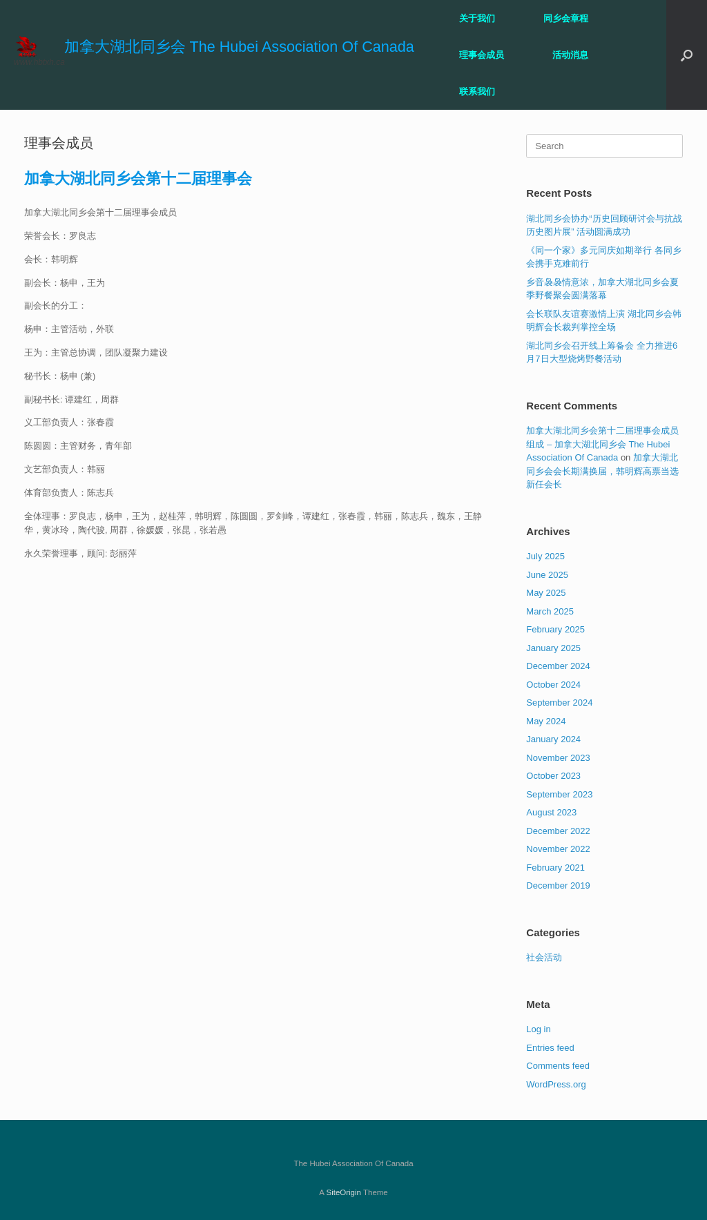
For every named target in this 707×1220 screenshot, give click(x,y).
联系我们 (477, 91)
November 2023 (558, 758)
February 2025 (555, 629)
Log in (538, 1029)
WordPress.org (555, 1084)
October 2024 (553, 684)
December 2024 (558, 666)
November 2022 (558, 849)
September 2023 (559, 794)
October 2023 (553, 776)
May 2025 (545, 593)
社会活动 (544, 957)
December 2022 (558, 831)
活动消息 (570, 55)
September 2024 (559, 702)
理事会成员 (481, 55)
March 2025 (550, 611)
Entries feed (550, 1048)
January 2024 (553, 739)
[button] (686, 55)
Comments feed (558, 1066)
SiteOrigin (343, 1192)
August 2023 (551, 812)
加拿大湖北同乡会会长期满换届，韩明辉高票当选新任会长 (602, 471)
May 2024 (545, 721)
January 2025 (553, 648)
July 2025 (545, 556)
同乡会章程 (565, 18)
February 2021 (555, 867)
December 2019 (558, 885)
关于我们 (477, 18)
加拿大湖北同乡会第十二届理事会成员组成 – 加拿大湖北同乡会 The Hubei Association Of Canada (602, 444)
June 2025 (547, 575)
